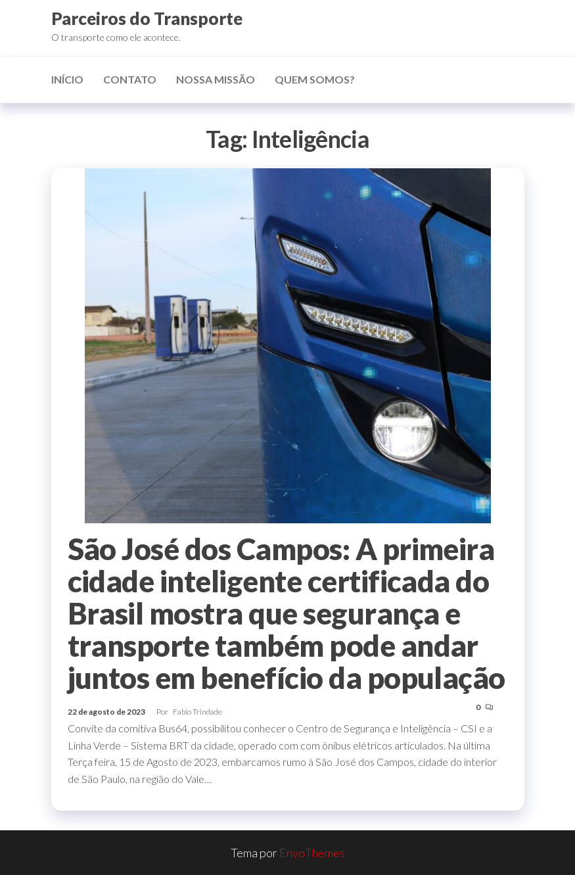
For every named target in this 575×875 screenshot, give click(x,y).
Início (67, 79)
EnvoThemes (312, 852)
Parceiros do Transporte (146, 18)
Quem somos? (315, 79)
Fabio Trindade (197, 712)
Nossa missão (215, 79)
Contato (129, 79)
